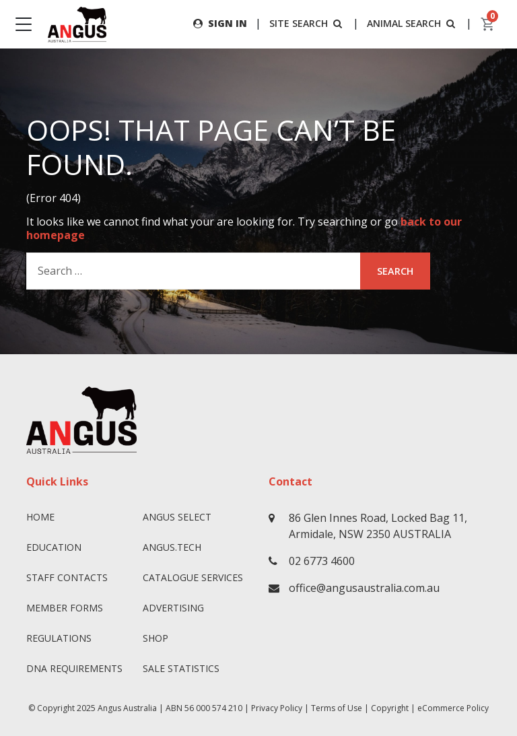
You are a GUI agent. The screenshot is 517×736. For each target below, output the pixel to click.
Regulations (59, 638)
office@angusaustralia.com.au (364, 587)
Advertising (173, 607)
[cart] (488, 24)
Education (53, 547)
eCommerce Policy (453, 708)
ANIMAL (412, 23)
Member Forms (64, 607)
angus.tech (172, 547)
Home (40, 516)
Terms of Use (336, 708)
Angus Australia (127, 708)
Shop (155, 638)
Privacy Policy (276, 708)
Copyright (390, 708)
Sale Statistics (181, 668)
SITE (307, 23)
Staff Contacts (67, 577)
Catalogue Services (193, 577)
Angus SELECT (177, 516)
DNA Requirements (74, 668)
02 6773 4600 (322, 561)
